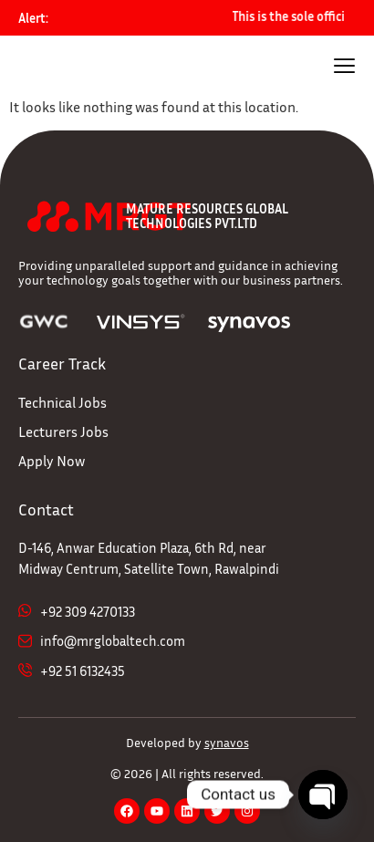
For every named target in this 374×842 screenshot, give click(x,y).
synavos (226, 742)
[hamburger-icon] (344, 68)
